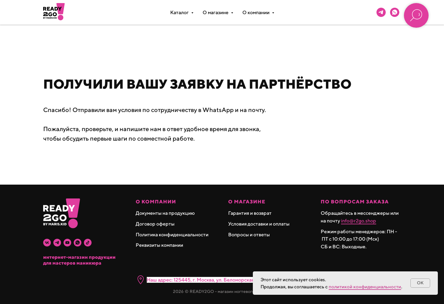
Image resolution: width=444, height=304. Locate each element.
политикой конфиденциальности (365, 286)
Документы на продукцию (165, 213)
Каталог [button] (180, 12)
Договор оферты (155, 224)
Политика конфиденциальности (172, 235)
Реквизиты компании (159, 245)
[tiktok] (88, 242)
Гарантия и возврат (250, 213)
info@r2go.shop (358, 221)
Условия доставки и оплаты (259, 224)
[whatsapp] (394, 12)
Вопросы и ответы (249, 235)
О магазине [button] (216, 12)
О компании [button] (256, 12)
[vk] (47, 242)
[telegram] (381, 12)
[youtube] (67, 242)
